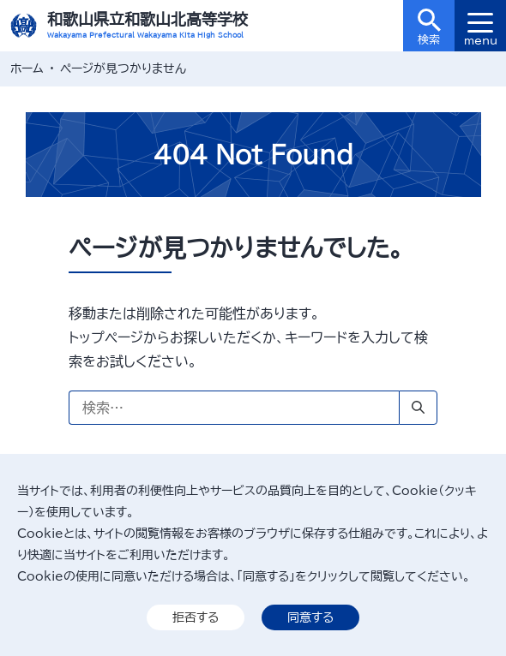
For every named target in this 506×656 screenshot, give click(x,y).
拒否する (195, 617)
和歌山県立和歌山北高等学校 (147, 19)
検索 (429, 27)
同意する (310, 617)
